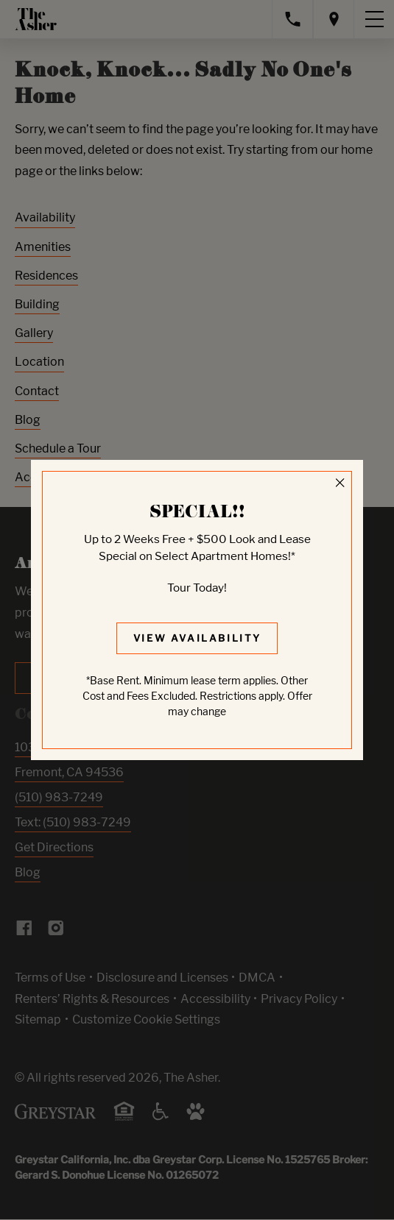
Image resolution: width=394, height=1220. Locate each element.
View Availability (197, 638)
